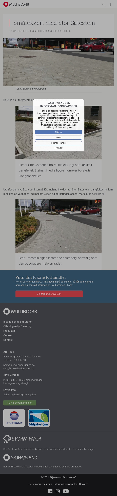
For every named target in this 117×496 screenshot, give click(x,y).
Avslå (58, 137)
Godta (58, 132)
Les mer (58, 148)
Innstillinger (58, 143)
